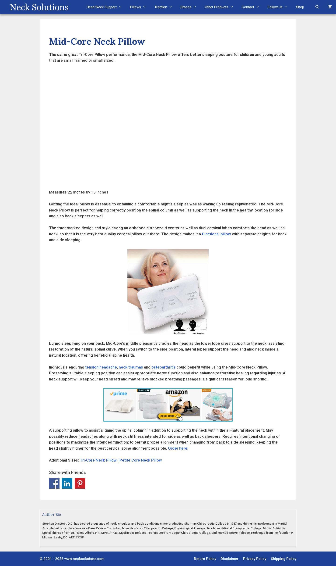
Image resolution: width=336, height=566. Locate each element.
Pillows (140, 7)
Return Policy (205, 559)
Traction (165, 7)
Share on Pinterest (80, 483)
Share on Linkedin (67, 483)
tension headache (101, 367)
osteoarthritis (163, 367)
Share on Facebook (54, 483)
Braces (191, 7)
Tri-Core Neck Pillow (98, 460)
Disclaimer (229, 559)
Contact (252, 7)
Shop (300, 7)
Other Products (221, 7)
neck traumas (131, 367)
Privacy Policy (254, 559)
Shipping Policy (283, 559)
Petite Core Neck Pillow (140, 460)
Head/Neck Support (106, 7)
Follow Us (280, 7)
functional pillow (216, 234)
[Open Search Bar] (317, 7)
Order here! (178, 448)
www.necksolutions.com (84, 559)
